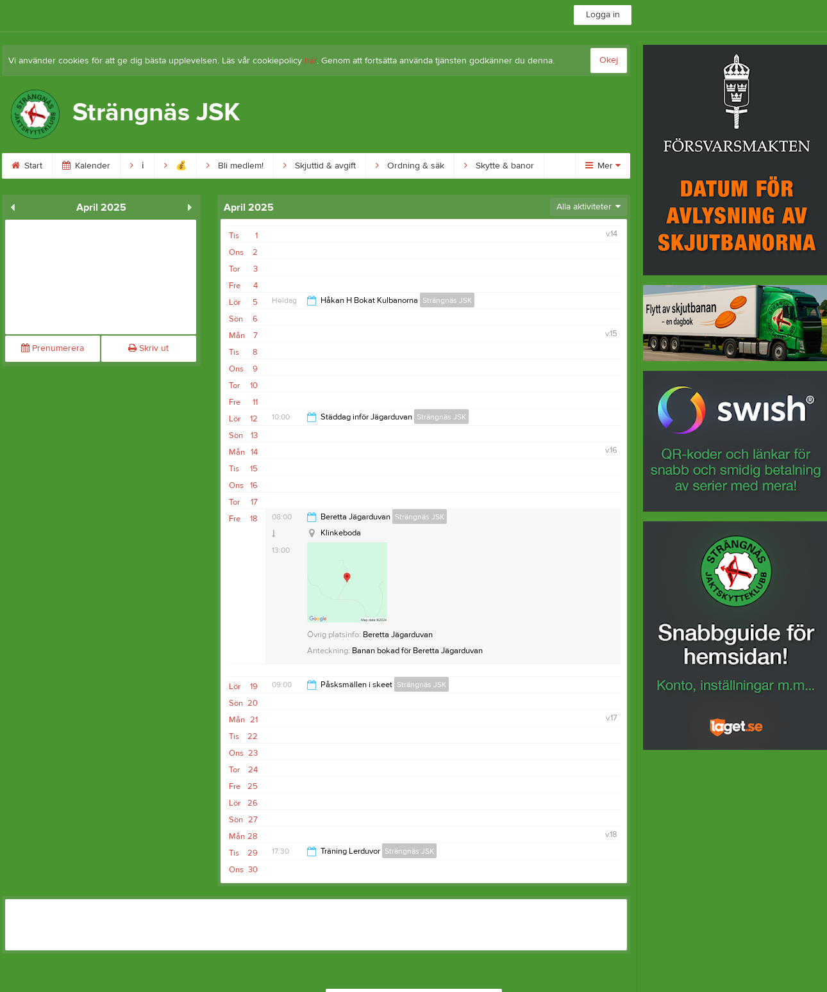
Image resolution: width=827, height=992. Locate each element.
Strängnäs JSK (447, 300)
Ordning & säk (410, 166)
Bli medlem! (234, 166)
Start (27, 166)
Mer (603, 166)
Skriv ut (148, 348)
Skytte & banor (499, 166)
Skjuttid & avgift (319, 166)
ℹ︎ (137, 166)
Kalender (86, 166)
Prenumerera (52, 348)
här (311, 61)
